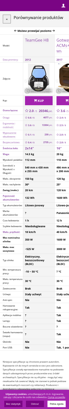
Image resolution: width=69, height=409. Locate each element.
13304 (47, 125)
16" (59, 148)
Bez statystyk (13, 404)
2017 (59, 59)
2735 (48, 142)
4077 (48, 117)
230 (49, 134)
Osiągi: (6, 117)
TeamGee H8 (37, 40)
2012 (28, 59)
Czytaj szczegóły (56, 397)
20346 (46, 111)
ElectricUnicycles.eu (26, 5)
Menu (5, 5)
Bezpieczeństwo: (11, 142)
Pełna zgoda (56, 404)
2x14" (29, 148)
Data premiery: (10, 59)
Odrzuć (35, 404)
